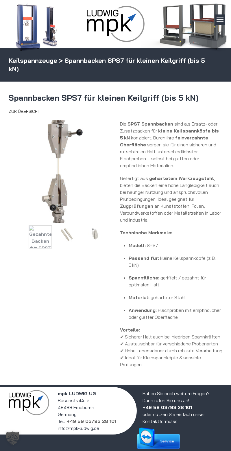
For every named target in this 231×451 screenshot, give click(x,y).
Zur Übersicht (24, 111)
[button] (12, 438)
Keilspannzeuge (33, 60)
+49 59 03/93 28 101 (91, 421)
